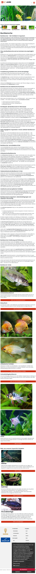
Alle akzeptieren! (23, 569)
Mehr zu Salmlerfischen (18, 495)
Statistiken (17, 565)
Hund (26, 530)
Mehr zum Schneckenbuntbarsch (18, 300)
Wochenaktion (15, 530)
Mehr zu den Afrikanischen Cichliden (18, 371)
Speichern (17, 571)
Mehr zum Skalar (18, 443)
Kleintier (27, 535)
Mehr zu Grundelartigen (18, 521)
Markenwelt (15, 535)
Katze (26, 533)
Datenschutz (9, 569)
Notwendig (17, 563)
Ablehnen (29, 571)
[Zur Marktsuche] (5, 531)
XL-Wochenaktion (16, 533)
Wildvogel (27, 540)
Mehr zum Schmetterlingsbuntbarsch (18, 381)
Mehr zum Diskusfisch (18, 309)
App (13, 540)
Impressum (4, 569)
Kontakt (1, 569)
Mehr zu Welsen (18, 471)
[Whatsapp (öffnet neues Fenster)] (35, 569)
